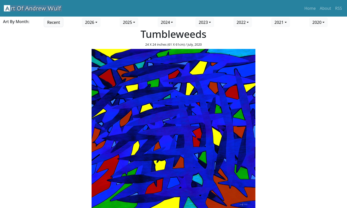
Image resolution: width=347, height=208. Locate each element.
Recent (53, 22)
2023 (203, 22)
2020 (317, 22)
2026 (89, 22)
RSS (338, 8)
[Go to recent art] (53, 22)
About (325, 8)
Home (310, 8)
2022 (241, 22)
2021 (279, 22)
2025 (127, 22)
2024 (165, 22)
